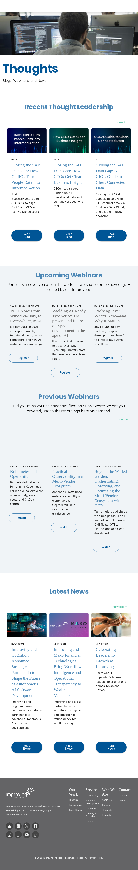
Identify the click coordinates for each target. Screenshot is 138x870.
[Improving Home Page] (20, 793)
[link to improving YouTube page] (26, 834)
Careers (106, 805)
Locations (124, 795)
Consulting (91, 808)
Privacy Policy (96, 858)
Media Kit (123, 800)
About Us (107, 800)
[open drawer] (8, 5)
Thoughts (107, 810)
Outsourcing (92, 795)
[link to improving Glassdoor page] (18, 834)
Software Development (92, 802)
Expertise (74, 800)
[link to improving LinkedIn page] (18, 826)
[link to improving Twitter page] (26, 826)
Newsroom (120, 607)
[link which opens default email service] (9, 826)
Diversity (106, 815)
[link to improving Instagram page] (9, 834)
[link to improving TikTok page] (35, 834)
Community (92, 821)
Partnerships (75, 805)
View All (121, 122)
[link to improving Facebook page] (35, 826)
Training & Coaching (91, 815)
